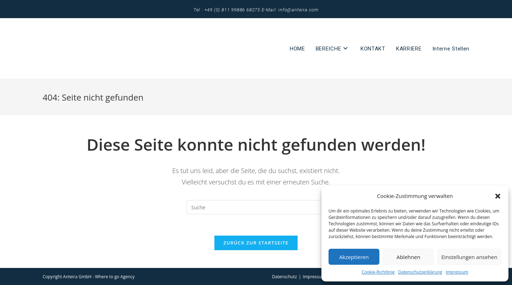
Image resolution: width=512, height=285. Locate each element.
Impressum (457, 272)
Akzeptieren (354, 256)
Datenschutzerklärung (420, 272)
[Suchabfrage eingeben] (256, 207)
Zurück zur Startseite (256, 243)
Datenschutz (284, 277)
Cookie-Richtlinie (378, 272)
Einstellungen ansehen (469, 256)
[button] (497, 196)
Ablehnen (408, 256)
